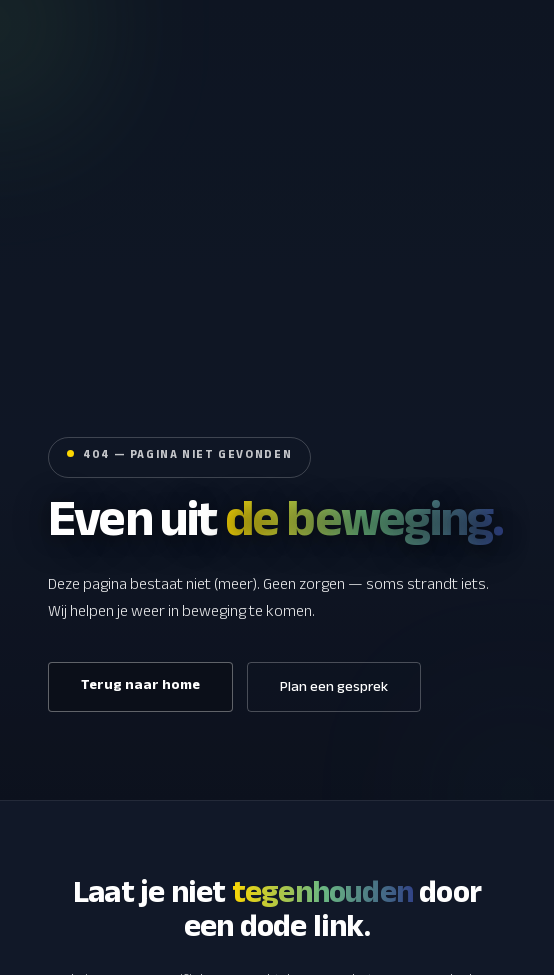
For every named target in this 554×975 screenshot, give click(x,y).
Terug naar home (140, 687)
